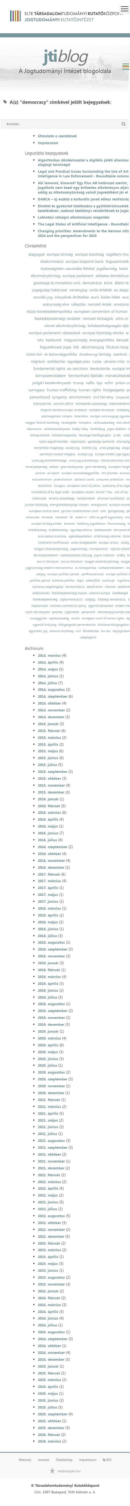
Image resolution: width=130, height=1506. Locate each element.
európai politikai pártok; (63, 574)
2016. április (48, 819)
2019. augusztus (51, 1003)
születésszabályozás (57, 429)
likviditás (47, 517)
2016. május (48, 826)
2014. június (48, 676)
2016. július (47, 839)
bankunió (54, 340)
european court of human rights (103, 618)
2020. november (51, 1085)
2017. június (48, 901)
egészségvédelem (80, 536)
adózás (54, 466)
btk (76, 347)
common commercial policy (68, 605)
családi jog (72, 447)
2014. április (48, 662)
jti (65, 55)
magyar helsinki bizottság (42, 422)
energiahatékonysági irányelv (69, 504)
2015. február (49, 730)
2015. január (48, 723)
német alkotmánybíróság (65, 326)
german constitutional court (79, 511)
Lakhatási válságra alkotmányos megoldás (74, 217)
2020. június (48, 1058)
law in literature (48, 561)
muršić (75, 618)
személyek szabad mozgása (57, 454)
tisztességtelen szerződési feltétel (67, 268)
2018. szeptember (52, 949)
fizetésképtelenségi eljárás (69, 593)
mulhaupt (108, 580)
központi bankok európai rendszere (64, 410)
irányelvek (122, 397)
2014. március (49, 655)
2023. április (48, 1256)
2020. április (48, 1045)
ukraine (40, 473)
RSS (107, 1460)
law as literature (72, 561)
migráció (38, 361)
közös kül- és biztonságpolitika (51, 354)
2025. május (48, 1393)
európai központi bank (85, 261)
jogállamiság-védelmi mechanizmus (49, 567)
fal (71, 517)
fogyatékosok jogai (55, 347)
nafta (90, 383)
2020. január (48, 1031)
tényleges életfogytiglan (95, 435)
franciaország (116, 523)
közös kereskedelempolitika (49, 311)
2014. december (51, 716)
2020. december (51, 1092)
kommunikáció (74, 586)
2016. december (51, 867)
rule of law (121, 492)
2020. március (49, 1038)
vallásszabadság (103, 422)
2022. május (48, 1195)
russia (96, 361)
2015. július (47, 764)
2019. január (48, 962)
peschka (57, 612)
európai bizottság (89, 254)
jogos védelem (116, 429)
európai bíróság (60, 254)
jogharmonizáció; (71, 599)
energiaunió (99, 504)
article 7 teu (104, 492)
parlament (88, 612)
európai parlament (78, 276)
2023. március (49, 1249)
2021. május (48, 1120)
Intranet (43, 1460)
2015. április (48, 744)
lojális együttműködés (53, 441)
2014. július (47, 682)
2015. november (51, 785)
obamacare (34, 429)
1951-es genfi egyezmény (106, 517)
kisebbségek (120, 593)
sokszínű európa (99, 593)
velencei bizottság (61, 631)
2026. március (49, 1441)
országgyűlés (38, 618)
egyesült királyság (44, 624)
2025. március (49, 1379)
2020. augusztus (51, 1072)
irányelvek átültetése (72, 297)
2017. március (49, 880)
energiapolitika (101, 340)
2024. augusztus (51, 1331)
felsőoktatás (91, 631)
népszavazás (39, 605)
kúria (108, 283)
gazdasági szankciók (101, 441)
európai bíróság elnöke (46, 523)
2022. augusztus (51, 1215)
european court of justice (83, 485)
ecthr (109, 383)
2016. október (49, 853)
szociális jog (42, 297)
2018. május (48, 922)
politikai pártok (40, 580)
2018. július (47, 935)
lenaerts (69, 523)
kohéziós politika (63, 580)
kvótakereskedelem (111, 567)
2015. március (49, 737)
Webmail (24, 1460)
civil (78, 631)
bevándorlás (100, 368)
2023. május (48, 1263)
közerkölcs (81, 416)
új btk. (117, 435)
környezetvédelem (50, 376)
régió (79, 580)
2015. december (51, 792)
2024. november (51, 1352)
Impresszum (48, 142)
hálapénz (85, 422)
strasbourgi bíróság (95, 354)
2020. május (48, 1051)
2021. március (49, 1106)
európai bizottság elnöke (103, 333)
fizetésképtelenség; (45, 599)
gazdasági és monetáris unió (56, 283)
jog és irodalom (104, 555)
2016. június (48, 833)
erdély (121, 555)
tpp (99, 383)
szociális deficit (63, 403)
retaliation (45, 485)
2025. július (47, 1407)
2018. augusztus (51, 942)
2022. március (49, 1181)
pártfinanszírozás (92, 574)
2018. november (51, 956)
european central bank (44, 511)
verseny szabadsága (62, 498)
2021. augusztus (51, 1140)
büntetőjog (97, 429)
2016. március (49, 812)
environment (80, 397)
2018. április (48, 915)
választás (78, 304)
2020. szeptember (52, 1079)
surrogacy (36, 390)
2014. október (49, 703)
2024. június (48, 1318)
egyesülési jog (38, 631)
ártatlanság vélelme (107, 536)
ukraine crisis (114, 361)
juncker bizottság (36, 504)
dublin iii (81, 517)
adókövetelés (41, 593)
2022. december (51, 1236)
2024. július (47, 1325)
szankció (120, 354)
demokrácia (92, 283)
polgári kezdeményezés (51, 383)
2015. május (48, 750)
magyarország (75, 340)
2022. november (51, 1229)
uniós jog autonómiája (84, 460)
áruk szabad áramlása (52, 536)
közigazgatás (113, 390)
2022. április (48, 1188)
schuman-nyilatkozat (110, 498)
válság (125, 542)
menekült (61, 517)
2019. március (49, 976)
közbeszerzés (103, 530)
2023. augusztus (51, 1277)
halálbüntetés (86, 498)
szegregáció (88, 637)
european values (83, 492)
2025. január (48, 1366)
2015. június (48, 757)
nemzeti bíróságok (98, 318)
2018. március (49, 908)
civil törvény (103, 397)
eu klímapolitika (85, 567)
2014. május (48, 669)
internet (110, 586)
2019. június (48, 990)
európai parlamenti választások (54, 333)
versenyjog (78, 290)
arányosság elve (56, 304)
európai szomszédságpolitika (80, 473)
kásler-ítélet (110, 297)
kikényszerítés (42, 403)
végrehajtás (78, 441)
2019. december (51, 1024)
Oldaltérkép (64, 1460)
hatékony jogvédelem (91, 523)
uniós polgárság (109, 447)
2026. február (49, 1434)
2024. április (48, 1311)
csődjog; (90, 599)
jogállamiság (107, 268)
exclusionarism (42, 479)
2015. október (49, 778)
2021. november (51, 1161)
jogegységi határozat (49, 290)
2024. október (49, 1345)
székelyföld (93, 580)
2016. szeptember (52, 846)
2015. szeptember (52, 771)
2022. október (49, 1222)
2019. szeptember (52, 1010)
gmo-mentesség (95, 466)
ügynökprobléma (81, 530)
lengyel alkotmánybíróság (51, 549)
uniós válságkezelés (84, 542)
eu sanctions (77, 368)
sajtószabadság (59, 618)
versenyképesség (36, 466)
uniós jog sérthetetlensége (49, 460)
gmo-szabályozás (72, 466)
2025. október (49, 1420)
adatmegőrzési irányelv (56, 416)
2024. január (48, 1291)
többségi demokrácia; (112, 599)
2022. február (49, 1174)
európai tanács (108, 542)
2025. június (48, 1400)
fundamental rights (49, 368)
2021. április (48, 1113)
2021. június (48, 1126)
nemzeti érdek (100, 304)
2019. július (47, 997)
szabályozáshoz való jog (76, 555)
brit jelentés (110, 473)
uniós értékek (100, 290)
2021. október (49, 1154)
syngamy (59, 397)
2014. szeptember (52, 696)
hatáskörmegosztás (64, 435)
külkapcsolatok (39, 435)
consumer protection (110, 479)
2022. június (48, 1202)
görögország (116, 511)
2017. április (48, 887)
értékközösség (37, 530)
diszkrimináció (51, 261)
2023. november (51, 1284)
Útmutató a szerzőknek (57, 135)
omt (103, 511)
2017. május (48, 894)
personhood (40, 397)
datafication (95, 586)
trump (78, 383)
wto (40, 340)
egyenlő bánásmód (100, 605)
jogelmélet (72, 612)
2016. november (51, 860)
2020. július (47, 1065)
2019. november (51, 1017)
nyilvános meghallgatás (47, 586)
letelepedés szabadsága (91, 403)
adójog (40, 574)
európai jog (85, 454)
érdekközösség (58, 530)
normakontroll (98, 549)
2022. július (47, 1208)
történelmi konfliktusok (53, 542)
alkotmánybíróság (45, 276)
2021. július (47, 1133)
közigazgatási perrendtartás (77, 624)
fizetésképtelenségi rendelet (57, 318)
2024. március (49, 1304)
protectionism (63, 479)
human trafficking (61, 390)
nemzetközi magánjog (48, 447)
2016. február (49, 805)
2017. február (49, 874)
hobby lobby (80, 429)
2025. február (49, 1373)
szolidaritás (56, 361)
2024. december (51, 1359)
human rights (90, 390)
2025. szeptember (52, 1414)
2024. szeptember (52, 1338)
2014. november (51, 710)
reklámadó (39, 498)
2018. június (48, 928)
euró (95, 297)
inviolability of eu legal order (50, 492)
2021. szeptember (52, 1147)
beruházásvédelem (45, 555)
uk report (53, 473)
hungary (59, 485)
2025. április (48, 1386)
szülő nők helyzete (38, 612)
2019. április (48, 983)
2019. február (49, 969)
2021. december (51, 1168)
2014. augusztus (51, 689)
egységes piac (78, 361)
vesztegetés (69, 422)
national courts (84, 479)
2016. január (48, 799)
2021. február (49, 1099)
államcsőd (32, 517)
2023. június (48, 1270)
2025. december (51, 1427)
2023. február (49, 1243)
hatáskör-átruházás (101, 410)
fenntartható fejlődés (85, 376)
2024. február (49, 1297)
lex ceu (105, 631)
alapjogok (36, 254)
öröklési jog (89, 447)
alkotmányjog (92, 347)
